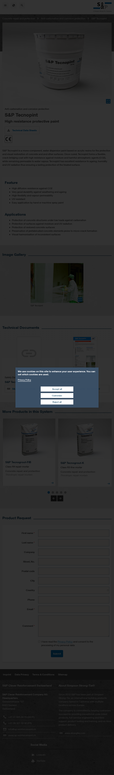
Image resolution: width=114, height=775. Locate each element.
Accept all (57, 389)
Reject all (57, 402)
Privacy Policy (24, 379)
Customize (57, 395)
